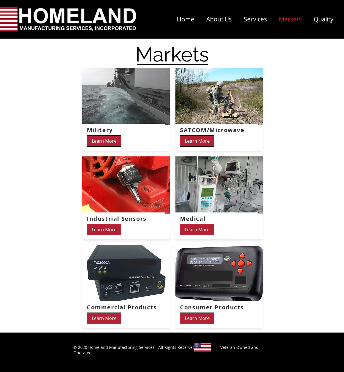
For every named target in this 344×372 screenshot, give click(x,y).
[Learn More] (104, 141)
